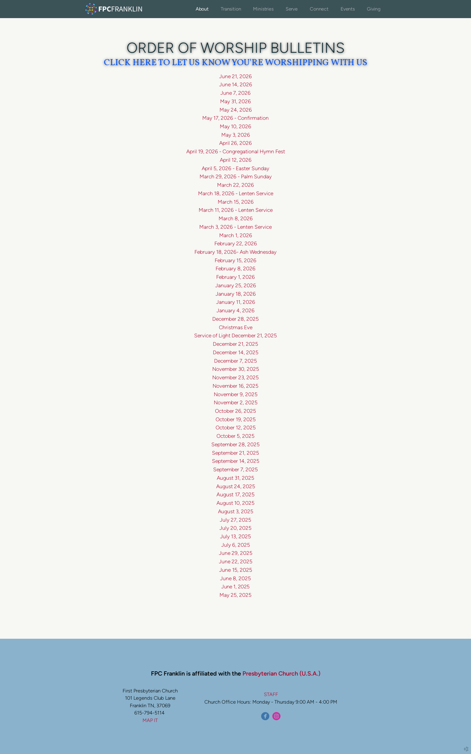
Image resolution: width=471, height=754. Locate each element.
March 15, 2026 (236, 202)
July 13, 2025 (235, 536)
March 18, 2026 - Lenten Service (235, 193)
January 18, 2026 (236, 294)
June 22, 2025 (235, 561)
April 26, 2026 (235, 143)
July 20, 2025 (235, 528)
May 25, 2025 (235, 595)
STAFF (271, 694)
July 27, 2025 (235, 520)
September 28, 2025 (235, 444)
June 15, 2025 (235, 570)
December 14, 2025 (235, 352)
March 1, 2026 (235, 235)
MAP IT (150, 720)
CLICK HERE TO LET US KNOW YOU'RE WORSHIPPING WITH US (235, 62)
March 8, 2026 (236, 218)
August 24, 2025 (235, 486)
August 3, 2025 (235, 511)
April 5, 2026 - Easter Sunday (235, 168)
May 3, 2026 (235, 135)
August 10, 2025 (235, 503)
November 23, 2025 (235, 377)
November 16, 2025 (235, 386)
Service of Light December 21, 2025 (235, 335)
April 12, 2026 (236, 160)
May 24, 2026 (235, 110)
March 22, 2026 (235, 185)
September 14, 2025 (235, 461)
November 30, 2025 (235, 369)
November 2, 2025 (236, 402)
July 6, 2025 (235, 545)
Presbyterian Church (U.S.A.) (281, 673)
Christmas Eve (235, 327)
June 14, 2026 (235, 84)
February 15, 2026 (235, 260)
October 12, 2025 (236, 428)
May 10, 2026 (235, 126)
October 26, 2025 (235, 411)
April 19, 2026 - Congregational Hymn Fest (235, 151)
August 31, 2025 (235, 478)
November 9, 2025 (236, 394)
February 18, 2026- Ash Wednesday (235, 252)
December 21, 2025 (235, 344)
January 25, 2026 (235, 285)
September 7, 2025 (235, 469)
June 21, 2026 (235, 76)
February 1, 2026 (235, 277)
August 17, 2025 (235, 494)
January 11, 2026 (235, 302)
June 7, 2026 (235, 93)
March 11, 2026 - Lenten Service (236, 210)
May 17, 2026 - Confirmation (235, 118)
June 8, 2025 (235, 578)
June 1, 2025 (235, 587)
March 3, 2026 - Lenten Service (235, 227)
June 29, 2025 (235, 553)
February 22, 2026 (235, 243)
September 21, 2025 (235, 453)
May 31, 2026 (235, 101)
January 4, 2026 (235, 310)
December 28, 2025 (235, 319)
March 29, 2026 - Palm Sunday (236, 176)
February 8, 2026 (235, 269)
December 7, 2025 (235, 361)
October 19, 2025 (236, 419)
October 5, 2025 (235, 436)
